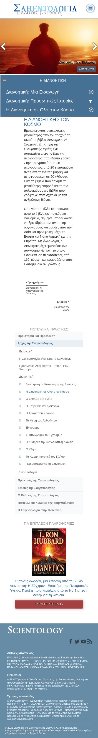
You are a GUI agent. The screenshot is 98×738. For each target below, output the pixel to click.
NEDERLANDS (78, 661)
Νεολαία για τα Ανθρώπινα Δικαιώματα (28, 715)
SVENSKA (50, 664)
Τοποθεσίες (40, 688)
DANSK (78, 657)
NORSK (37, 664)
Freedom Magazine (18, 709)
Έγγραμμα (32, 427)
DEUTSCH (13, 664)
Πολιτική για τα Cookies (62, 730)
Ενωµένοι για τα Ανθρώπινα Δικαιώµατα (59, 712)
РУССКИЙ (49, 661)
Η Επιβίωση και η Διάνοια (42, 406)
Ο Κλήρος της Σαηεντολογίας (38, 495)
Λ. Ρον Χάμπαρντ (17, 679)
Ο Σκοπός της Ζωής (39, 398)
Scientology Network (56, 700)
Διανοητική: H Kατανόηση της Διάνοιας (51, 384)
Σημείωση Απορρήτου (35, 730)
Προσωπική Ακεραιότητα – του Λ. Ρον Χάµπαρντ (43, 367)
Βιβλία (29, 685)
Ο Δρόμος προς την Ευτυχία (46, 709)
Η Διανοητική (36, 700)
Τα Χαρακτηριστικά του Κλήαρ (45, 456)
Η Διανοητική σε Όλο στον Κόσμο (40, 110)
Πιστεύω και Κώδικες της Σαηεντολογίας (46, 503)
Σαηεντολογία (28, 472)
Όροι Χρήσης (85, 730)
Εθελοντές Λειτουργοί (41, 682)
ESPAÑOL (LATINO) (69, 664)
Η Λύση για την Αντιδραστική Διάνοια (49, 442)
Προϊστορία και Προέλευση (36, 336)
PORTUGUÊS (76, 667)
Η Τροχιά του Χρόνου (39, 413)
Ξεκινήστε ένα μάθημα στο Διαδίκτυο (66, 703)
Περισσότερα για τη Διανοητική (45, 463)
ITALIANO (60, 667)
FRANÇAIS (13, 661)
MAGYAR (25, 664)
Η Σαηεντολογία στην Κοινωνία (39, 510)
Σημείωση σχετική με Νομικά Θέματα (26, 733)
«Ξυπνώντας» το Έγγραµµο (44, 435)
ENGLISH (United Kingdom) (56, 657)
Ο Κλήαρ (31, 449)
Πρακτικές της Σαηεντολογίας (38, 480)
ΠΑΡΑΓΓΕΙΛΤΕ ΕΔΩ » (49, 604)
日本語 (37, 661)
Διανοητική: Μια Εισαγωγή (32, 92)
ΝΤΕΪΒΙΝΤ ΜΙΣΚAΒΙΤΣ (31, 703)
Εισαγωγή (25, 351)
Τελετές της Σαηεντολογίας (36, 488)
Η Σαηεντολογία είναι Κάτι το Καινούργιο (45, 358)
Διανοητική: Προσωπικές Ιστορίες (39, 101)
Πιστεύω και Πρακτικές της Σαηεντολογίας (52, 679)
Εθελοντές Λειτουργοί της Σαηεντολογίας (29, 707)
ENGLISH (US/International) (23, 657)
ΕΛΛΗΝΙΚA (46, 667)
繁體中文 (62, 661)
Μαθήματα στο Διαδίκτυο (49, 685)
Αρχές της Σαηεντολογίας (35, 343)
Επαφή (28, 688)
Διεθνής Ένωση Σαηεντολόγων (71, 707)
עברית (26, 661)
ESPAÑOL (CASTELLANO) (22, 667)
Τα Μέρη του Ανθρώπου (41, 420)
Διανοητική (26, 376)
